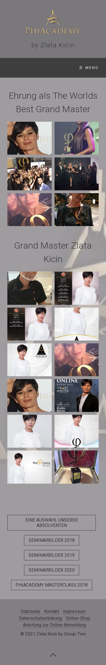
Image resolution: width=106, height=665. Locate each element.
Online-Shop (78, 618)
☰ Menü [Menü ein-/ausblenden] (89, 68)
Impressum (74, 611)
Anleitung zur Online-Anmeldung (54, 625)
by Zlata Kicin (53, 45)
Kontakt (51, 611)
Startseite (30, 611)
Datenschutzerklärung (40, 618)
